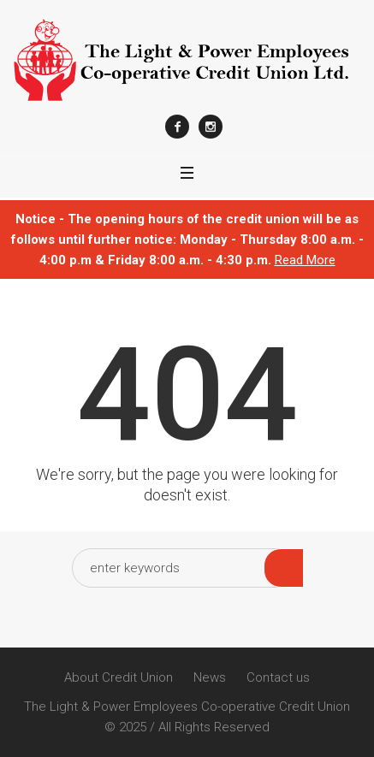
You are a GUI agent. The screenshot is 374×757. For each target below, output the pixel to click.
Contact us (278, 677)
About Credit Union (118, 677)
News (209, 677)
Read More (305, 260)
